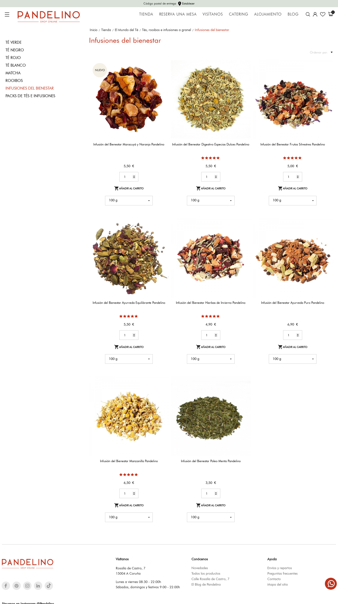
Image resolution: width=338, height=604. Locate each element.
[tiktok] (49, 585)
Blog (293, 14)
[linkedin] (38, 586)
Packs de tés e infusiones (30, 96)
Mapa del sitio (277, 584)
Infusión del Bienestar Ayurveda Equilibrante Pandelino (129, 303)
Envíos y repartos (279, 568)
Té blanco (15, 65)
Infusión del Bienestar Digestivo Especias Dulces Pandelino (210, 144)
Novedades (199, 568)
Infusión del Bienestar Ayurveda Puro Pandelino (292, 303)
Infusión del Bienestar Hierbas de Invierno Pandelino (210, 303)
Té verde (13, 42)
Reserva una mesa (178, 14)
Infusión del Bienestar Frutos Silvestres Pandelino (292, 144)
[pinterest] (17, 586)
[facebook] (6, 586)
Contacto (274, 579)
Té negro (14, 50)
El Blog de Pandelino (206, 584)
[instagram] (27, 586)
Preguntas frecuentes (282, 573)
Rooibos (14, 80)
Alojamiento (268, 14)
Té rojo (13, 57)
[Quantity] (128, 177)
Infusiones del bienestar (29, 88)
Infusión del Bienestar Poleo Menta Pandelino (211, 461)
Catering (238, 14)
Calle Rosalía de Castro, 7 (210, 579)
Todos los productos (205, 573)
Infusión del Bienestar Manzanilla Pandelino (129, 461)
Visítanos (213, 14)
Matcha (13, 73)
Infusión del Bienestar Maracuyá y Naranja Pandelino (128, 144)
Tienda (146, 14)
